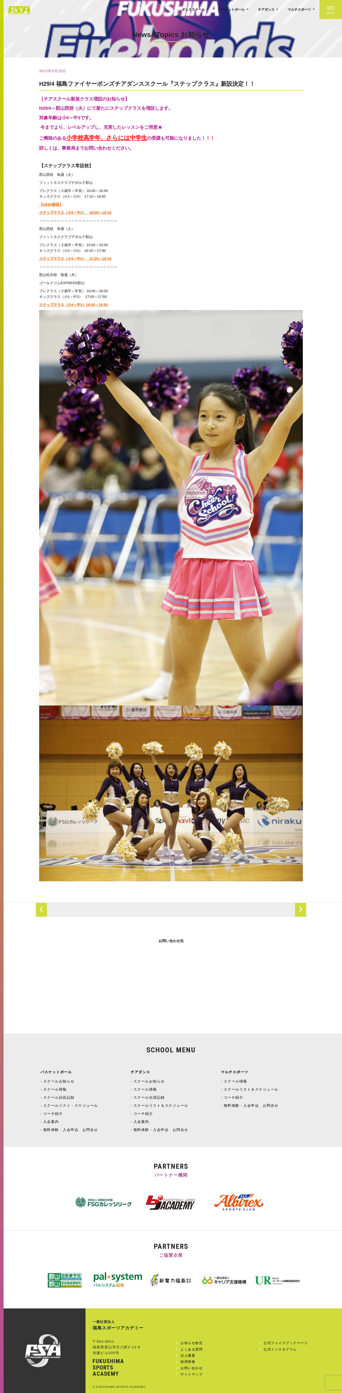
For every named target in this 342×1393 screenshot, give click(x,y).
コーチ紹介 (53, 1114)
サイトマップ (191, 1374)
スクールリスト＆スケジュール (160, 1105)
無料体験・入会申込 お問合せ (70, 1130)
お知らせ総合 (191, 1343)
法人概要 (187, 1355)
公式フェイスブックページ (286, 1343)
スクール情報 (55, 1089)
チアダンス (267, 9)
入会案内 (51, 1122)
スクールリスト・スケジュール (70, 1105)
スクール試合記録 (59, 1097)
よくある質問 (191, 1349)
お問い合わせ (191, 1368)
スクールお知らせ (59, 1081)
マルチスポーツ (300, 9)
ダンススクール (194, 9)
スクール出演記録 (149, 1097)
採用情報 (187, 1362)
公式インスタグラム (280, 1349)
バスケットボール (232, 9)
